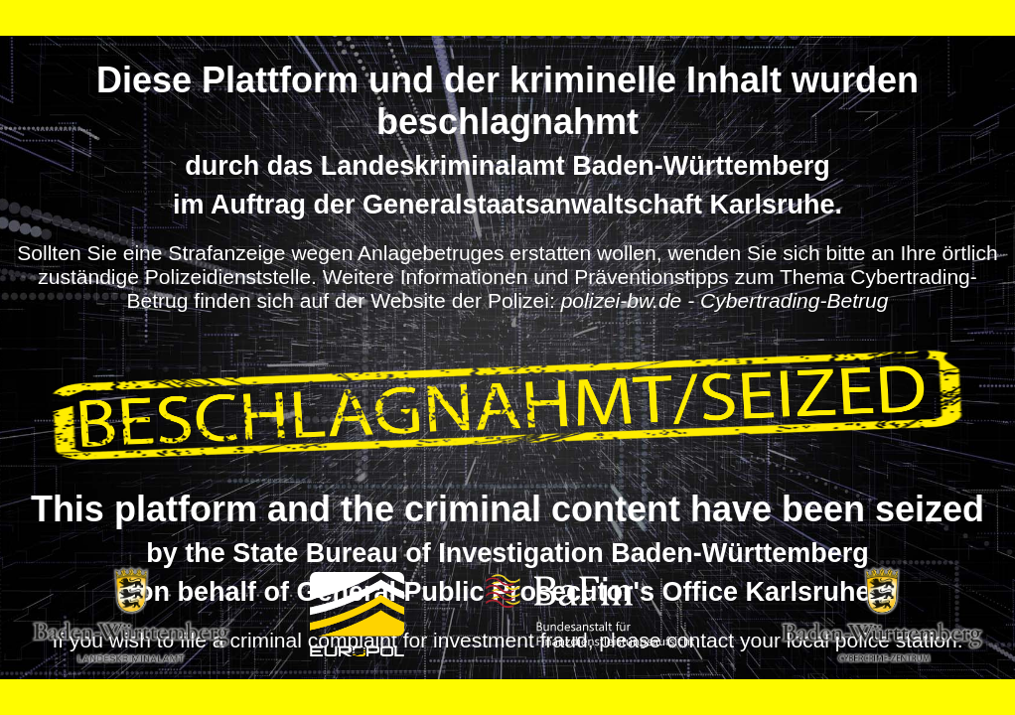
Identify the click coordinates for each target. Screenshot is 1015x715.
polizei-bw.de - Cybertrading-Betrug (725, 300)
